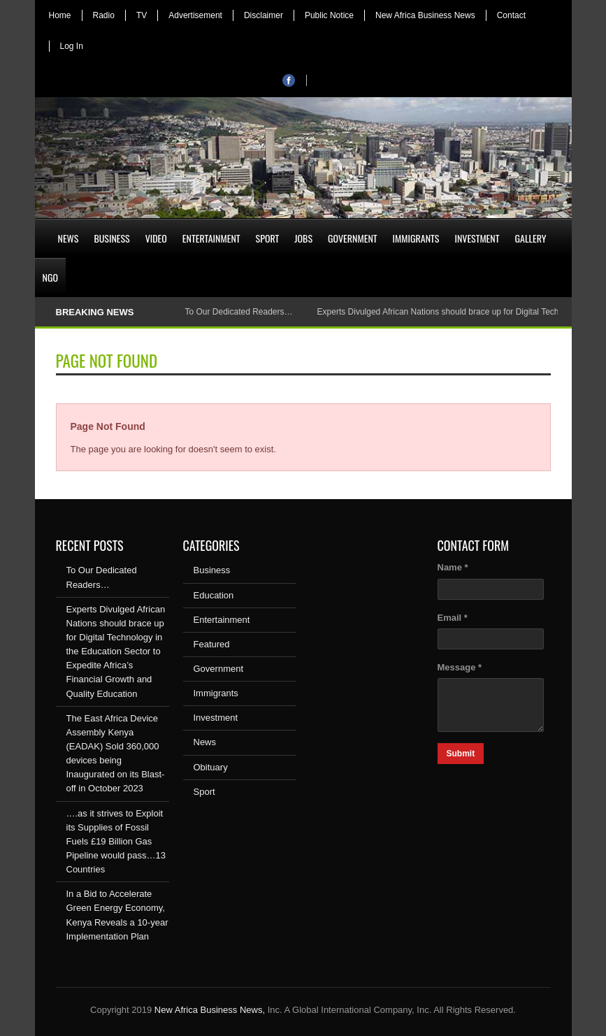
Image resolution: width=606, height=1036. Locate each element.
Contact (511, 15)
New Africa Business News (425, 15)
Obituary (211, 767)
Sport (268, 238)
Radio (104, 15)
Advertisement (195, 15)
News (68, 238)
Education (214, 595)
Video (156, 238)
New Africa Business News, (209, 1010)
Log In (71, 46)
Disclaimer (263, 15)
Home (60, 15)
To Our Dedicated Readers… (238, 312)
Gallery (531, 238)
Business (111, 238)
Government (352, 238)
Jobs (303, 238)
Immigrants (416, 238)
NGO (50, 277)
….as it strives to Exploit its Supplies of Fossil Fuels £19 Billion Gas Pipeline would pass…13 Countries (116, 841)
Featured (212, 644)
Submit (461, 753)
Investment (476, 238)
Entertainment (211, 238)
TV (141, 15)
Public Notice (329, 15)
